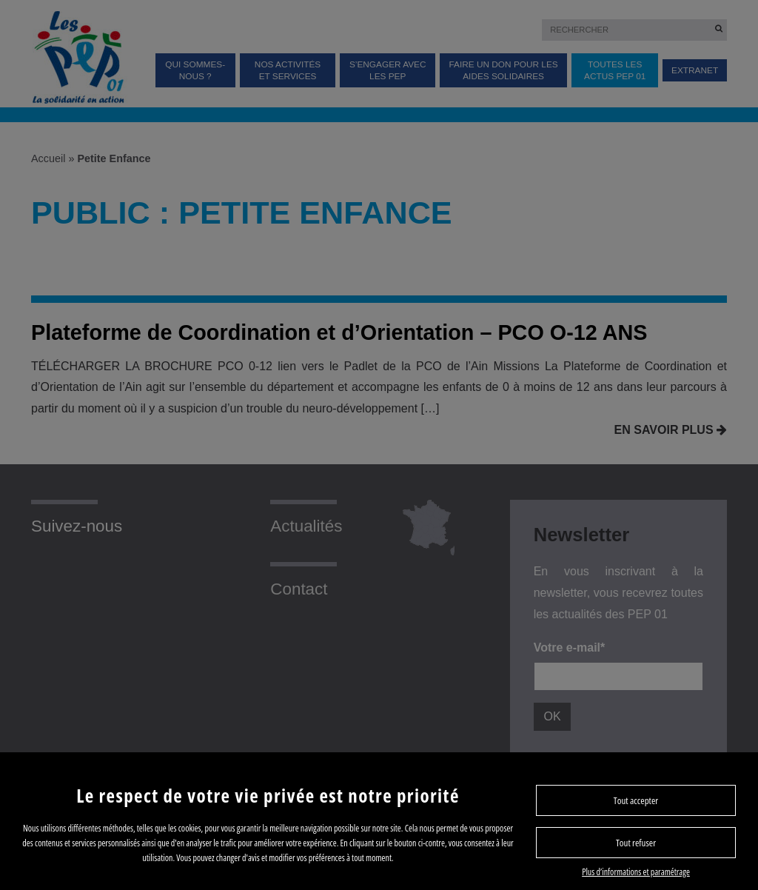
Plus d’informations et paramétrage (636, 872)
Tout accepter (636, 800)
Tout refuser (636, 842)
